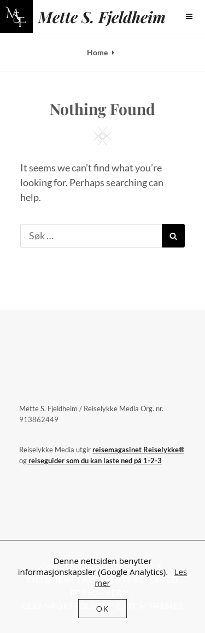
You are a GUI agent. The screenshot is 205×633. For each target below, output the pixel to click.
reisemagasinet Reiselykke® (138, 449)
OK (102, 608)
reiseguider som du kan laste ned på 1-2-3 (94, 460)
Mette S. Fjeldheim (102, 17)
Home (97, 52)
